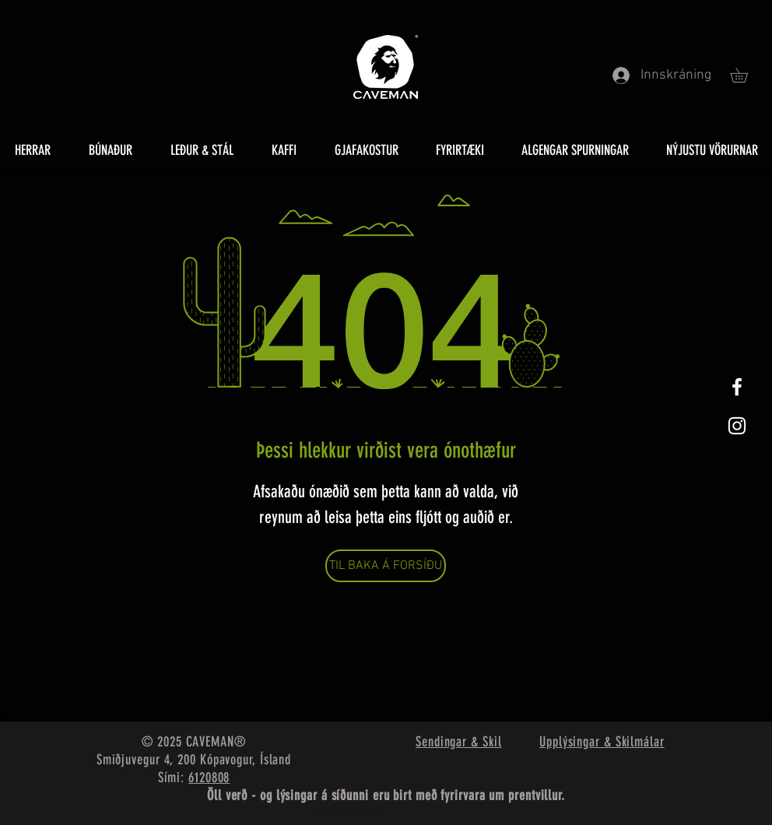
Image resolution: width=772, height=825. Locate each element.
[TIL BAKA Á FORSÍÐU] (385, 565)
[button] (746, 75)
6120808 (209, 777)
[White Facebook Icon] (737, 386)
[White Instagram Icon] (737, 425)
